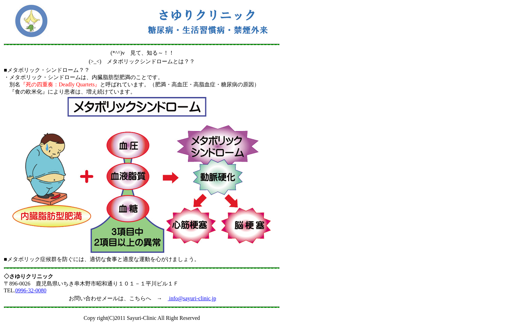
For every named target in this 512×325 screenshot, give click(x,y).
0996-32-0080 (30, 290)
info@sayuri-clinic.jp (192, 298)
